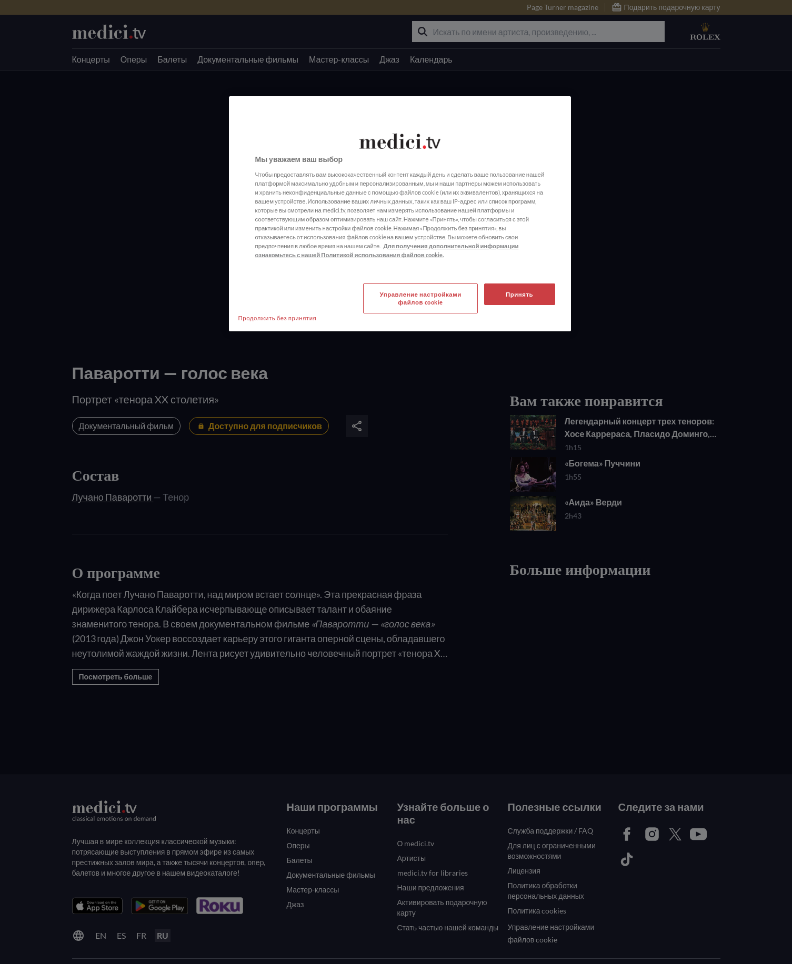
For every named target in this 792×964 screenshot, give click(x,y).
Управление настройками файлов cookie (421, 298)
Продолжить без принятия (277, 317)
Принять (519, 294)
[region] (400, 213)
